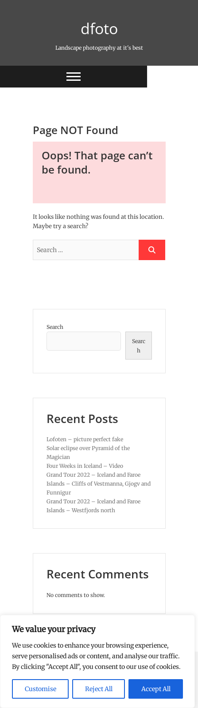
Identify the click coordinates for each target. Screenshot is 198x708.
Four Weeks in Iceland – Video (85, 466)
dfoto (99, 28)
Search (55, 327)
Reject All (99, 689)
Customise (40, 689)
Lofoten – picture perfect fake (85, 439)
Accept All (156, 689)
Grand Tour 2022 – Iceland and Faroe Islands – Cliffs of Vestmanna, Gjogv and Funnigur (99, 483)
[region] (97, 661)
